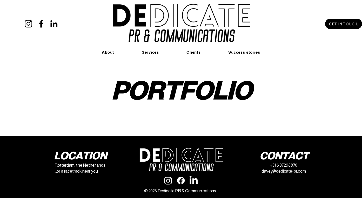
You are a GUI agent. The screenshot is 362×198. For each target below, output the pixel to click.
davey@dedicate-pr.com (284, 171)
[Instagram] (28, 24)
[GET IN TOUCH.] (343, 24)
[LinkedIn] (54, 24)
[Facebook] (41, 24)
